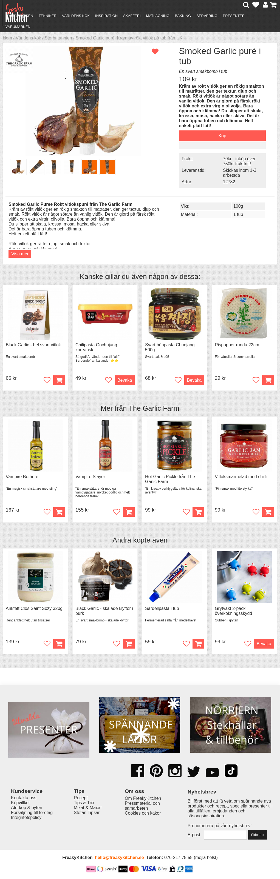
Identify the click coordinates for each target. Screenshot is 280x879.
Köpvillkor (20, 802)
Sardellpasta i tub (162, 608)
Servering (206, 16)
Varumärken (17, 27)
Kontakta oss (23, 797)
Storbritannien (58, 38)
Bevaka (124, 380)
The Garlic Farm (154, 408)
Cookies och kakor (143, 813)
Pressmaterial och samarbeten (142, 805)
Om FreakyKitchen (143, 798)
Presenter (234, 16)
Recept (81, 797)
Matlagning (157, 16)
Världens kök (76, 16)
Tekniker (47, 16)
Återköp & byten (26, 807)
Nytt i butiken (19, 16)
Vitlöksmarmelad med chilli (241, 476)
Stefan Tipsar (87, 812)
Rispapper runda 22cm (237, 345)
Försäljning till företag (32, 812)
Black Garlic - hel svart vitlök (33, 345)
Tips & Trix (84, 802)
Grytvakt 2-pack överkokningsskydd (233, 611)
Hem (7, 38)
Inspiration (106, 16)
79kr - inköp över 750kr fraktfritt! (239, 161)
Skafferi (132, 16)
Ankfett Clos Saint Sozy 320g (34, 608)
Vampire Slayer (90, 476)
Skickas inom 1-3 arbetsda (239, 173)
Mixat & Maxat (87, 807)
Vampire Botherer (23, 476)
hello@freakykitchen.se (119, 857)
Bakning (183, 16)
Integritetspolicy (26, 817)
